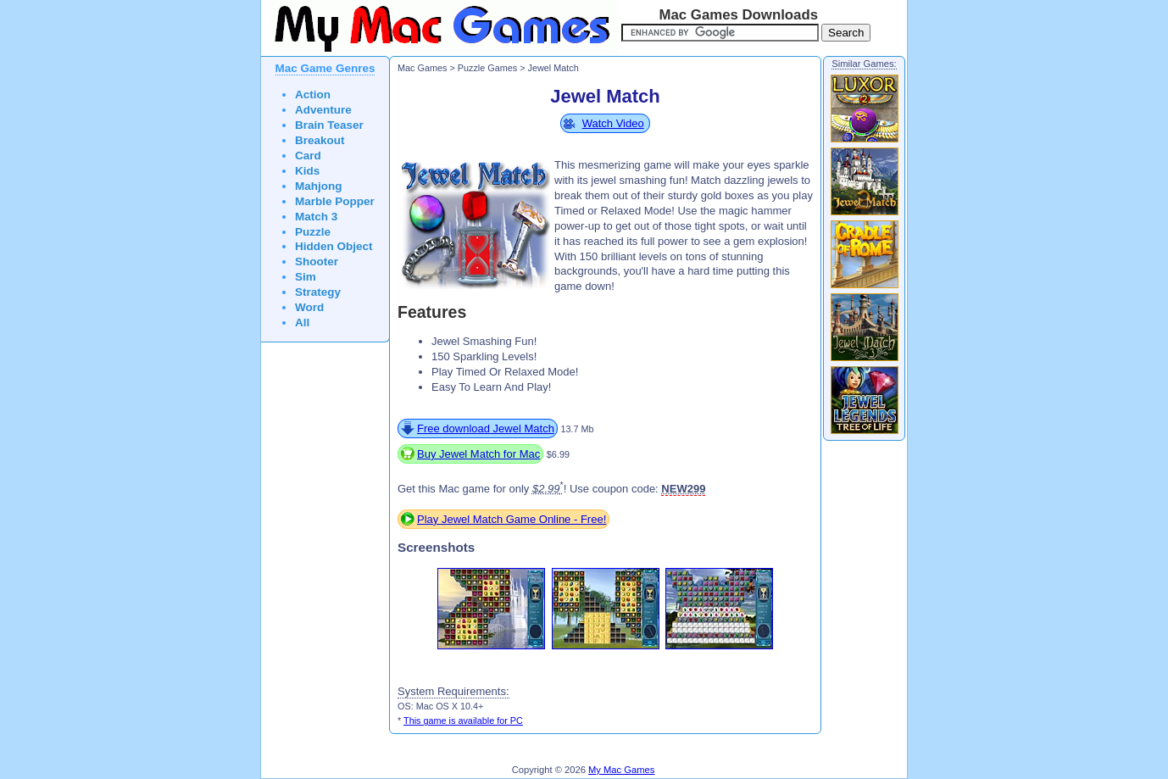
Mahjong (318, 186)
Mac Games (422, 68)
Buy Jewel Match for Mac (478, 454)
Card (308, 155)
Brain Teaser (329, 125)
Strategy (318, 292)
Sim (305, 276)
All (302, 322)
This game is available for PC (463, 720)
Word (309, 307)
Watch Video (613, 123)
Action (313, 94)
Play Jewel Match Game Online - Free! (511, 519)
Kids (307, 170)
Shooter (316, 261)
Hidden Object (334, 246)
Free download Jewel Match (485, 428)
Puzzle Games (487, 68)
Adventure (323, 109)
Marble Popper (335, 201)
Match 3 (316, 216)
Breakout (320, 140)
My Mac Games (621, 770)
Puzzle (313, 231)
